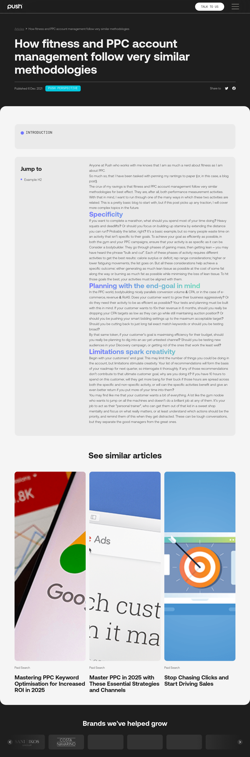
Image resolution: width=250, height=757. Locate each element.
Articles (19, 28)
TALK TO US (209, 7)
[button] (10, 742)
